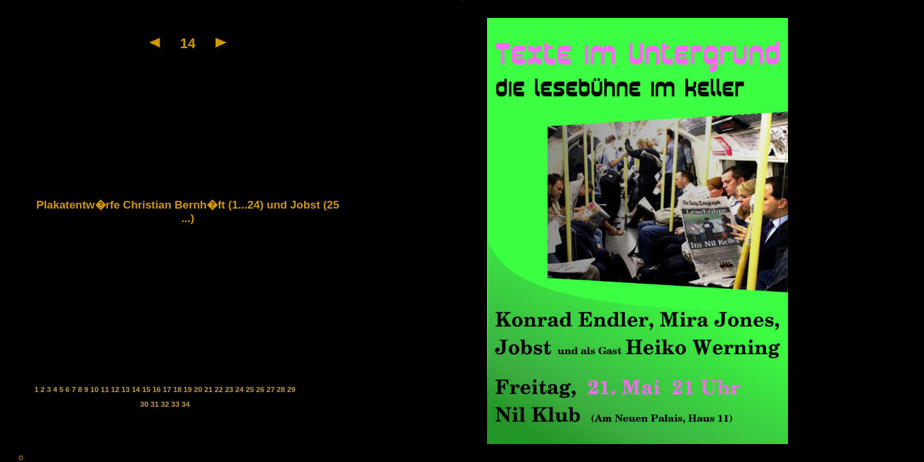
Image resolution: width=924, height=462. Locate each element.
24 (240, 389)
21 (209, 389)
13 (126, 389)
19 (189, 389)
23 (230, 389)
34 (186, 404)
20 (199, 389)
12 (116, 389)
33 (176, 404)
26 (261, 389)
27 (271, 389)
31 (155, 404)
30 (145, 404)
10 (95, 389)
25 (251, 389)
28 (282, 389)
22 (220, 389)
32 (166, 404)
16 (158, 389)
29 (291, 389)
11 (106, 389)
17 (168, 389)
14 (137, 389)
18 (178, 389)
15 (147, 389)
